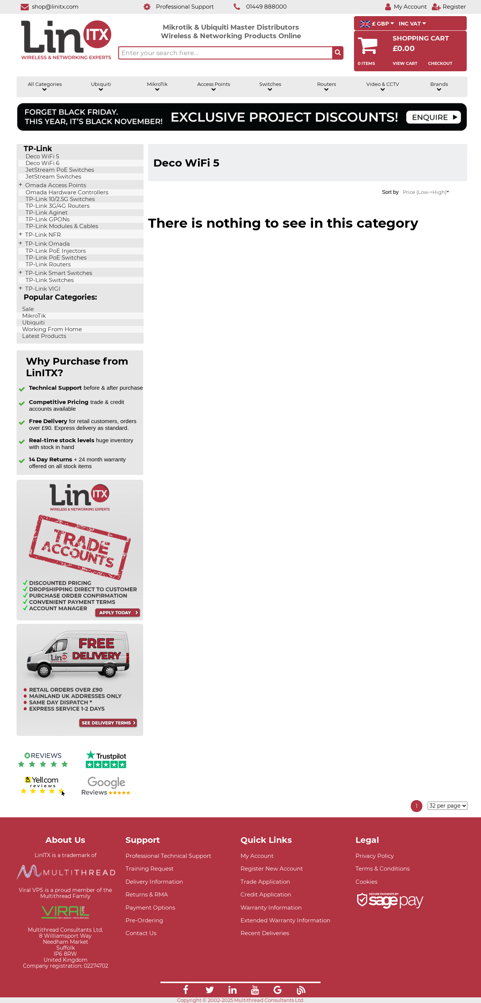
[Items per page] (447, 806)
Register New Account (271, 868)
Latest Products (43, 336)
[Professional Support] (174, 6)
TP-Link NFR (42, 234)
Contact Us (141, 933)
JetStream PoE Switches (59, 170)
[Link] (185, 991)
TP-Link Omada (47, 243)
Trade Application (265, 881)
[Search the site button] (337, 53)
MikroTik (157, 86)
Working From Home (51, 329)
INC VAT (412, 23)
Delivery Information (154, 881)
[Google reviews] (106, 795)
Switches (270, 86)
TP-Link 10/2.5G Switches (59, 199)
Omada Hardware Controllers (66, 192)
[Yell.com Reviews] (43, 795)
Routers (326, 86)
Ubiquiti (101, 86)
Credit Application (265, 894)
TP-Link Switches (49, 280)
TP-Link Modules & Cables (61, 226)
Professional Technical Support (168, 855)
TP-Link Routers (47, 264)
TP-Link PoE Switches (55, 257)
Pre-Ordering (144, 920)
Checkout (440, 63)
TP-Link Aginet (46, 212)
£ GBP (377, 24)
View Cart (405, 63)
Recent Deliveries (264, 933)
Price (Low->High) (426, 192)
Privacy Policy (374, 855)
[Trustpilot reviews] (106, 769)
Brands (439, 86)
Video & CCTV (382, 86)
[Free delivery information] (80, 734)
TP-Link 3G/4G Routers (56, 206)
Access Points (213, 86)
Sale (27, 309)
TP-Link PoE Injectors (55, 251)
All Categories (45, 86)
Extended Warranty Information (285, 920)
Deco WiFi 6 (41, 163)
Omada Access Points (55, 185)
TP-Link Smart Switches (58, 273)
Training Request (150, 868)
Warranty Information (271, 907)
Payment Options (150, 907)
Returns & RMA (147, 894)
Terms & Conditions (382, 868)
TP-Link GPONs (47, 219)
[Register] (448, 6)
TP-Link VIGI (42, 288)
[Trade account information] (80, 619)
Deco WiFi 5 (41, 156)
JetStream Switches (52, 176)
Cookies (366, 881)
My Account (257, 855)
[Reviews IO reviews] (43, 769)
